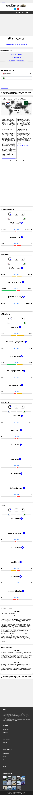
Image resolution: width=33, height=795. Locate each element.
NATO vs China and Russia (16, 54)
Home (18, 793)
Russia (4, 756)
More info (3, 2)
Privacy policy (11, 793)
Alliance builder (4, 88)
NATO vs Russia (16, 63)
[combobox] (16, 73)
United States (6, 753)
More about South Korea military (9, 158)
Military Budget (6, 739)
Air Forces (5, 732)
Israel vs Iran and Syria (16, 57)
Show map (16, 110)
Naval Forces (6, 735)
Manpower (5, 742)
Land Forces (5, 729)
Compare (17, 82)
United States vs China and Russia (16, 60)
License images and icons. (11, 720)
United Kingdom (6, 763)
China (4, 759)
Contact (23, 793)
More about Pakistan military (23, 145)
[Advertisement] (16, 25)
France (4, 766)
